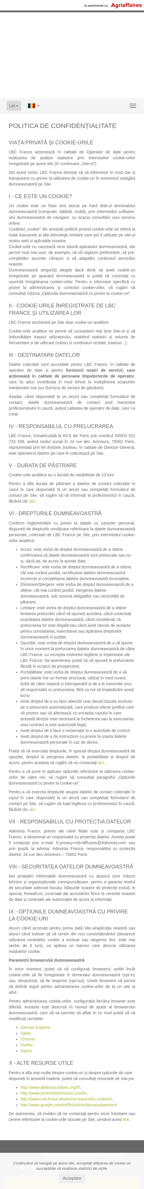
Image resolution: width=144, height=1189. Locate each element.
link (126, 1119)
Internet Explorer (35, 1027)
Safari (25, 1033)
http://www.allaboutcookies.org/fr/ (50, 1087)
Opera (26, 1050)
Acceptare (72, 1178)
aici (32, 501)
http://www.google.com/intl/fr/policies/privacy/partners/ (69, 1105)
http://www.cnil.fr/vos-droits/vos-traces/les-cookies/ (66, 1099)
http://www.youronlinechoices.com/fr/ (53, 1093)
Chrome (27, 1039)
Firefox (26, 1045)
